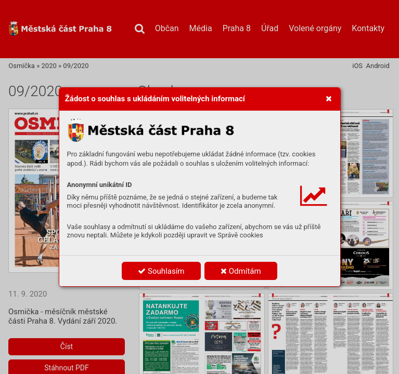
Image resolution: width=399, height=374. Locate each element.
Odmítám (241, 271)
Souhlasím (161, 271)
